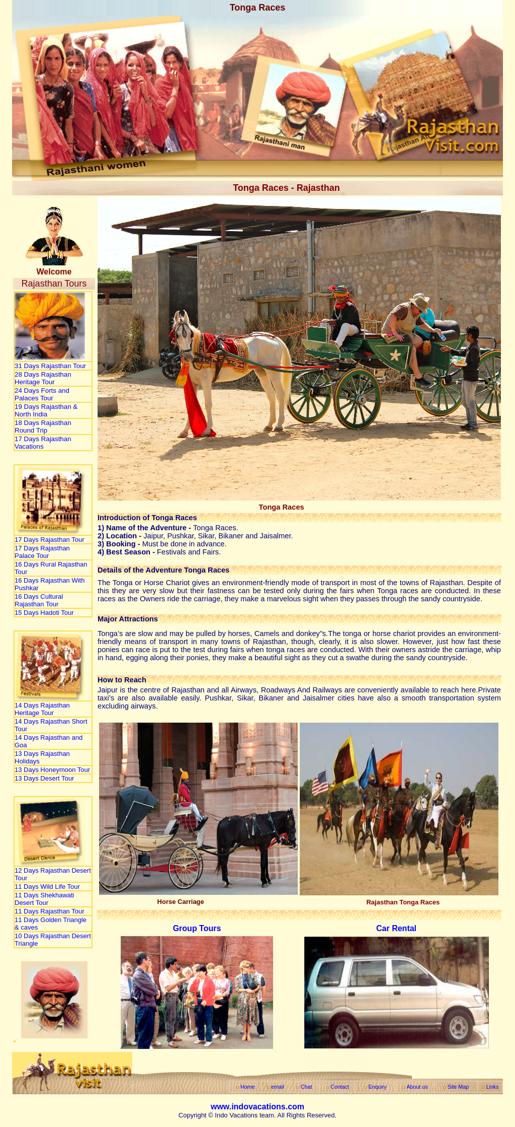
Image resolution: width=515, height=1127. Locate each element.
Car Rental (396, 928)
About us (416, 1087)
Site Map (458, 1087)
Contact (339, 1087)
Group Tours (197, 928)
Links (492, 1087)
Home (247, 1087)
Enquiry (378, 1087)
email (277, 1087)
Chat (306, 1087)
